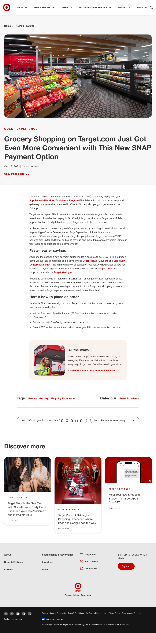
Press (142, 7)
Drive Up (103, 260)
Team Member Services (131, 613)
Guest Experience (21, 128)
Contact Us (88, 568)
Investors (124, 7)
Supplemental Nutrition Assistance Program (54, 200)
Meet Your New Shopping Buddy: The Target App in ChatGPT (124, 498)
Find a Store (89, 561)
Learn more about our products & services (94, 370)
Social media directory (13, 619)
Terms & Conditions (76, 613)
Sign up (126, 566)
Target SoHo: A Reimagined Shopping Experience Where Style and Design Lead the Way (77, 518)
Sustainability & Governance (95, 7)
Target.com (88, 554)
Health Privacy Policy (111, 613)
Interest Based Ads (58, 613)
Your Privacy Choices (52, 619)
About (22, 7)
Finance (32, 398)
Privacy (45, 613)
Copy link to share (16, 174)
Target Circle (105, 268)
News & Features (44, 7)
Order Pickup (90, 260)
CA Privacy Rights (93, 613)
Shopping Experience (63, 398)
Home (7, 25)
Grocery (43, 398)
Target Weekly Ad (63, 272)
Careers (67, 7)
